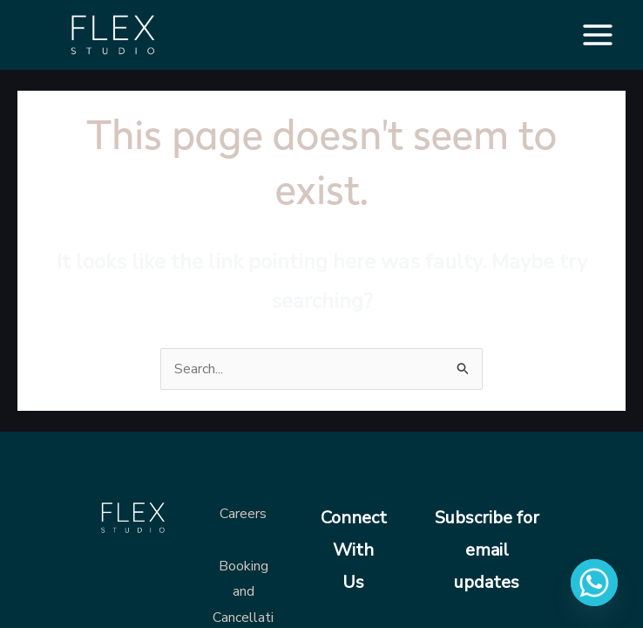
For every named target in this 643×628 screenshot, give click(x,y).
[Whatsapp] (594, 582)
